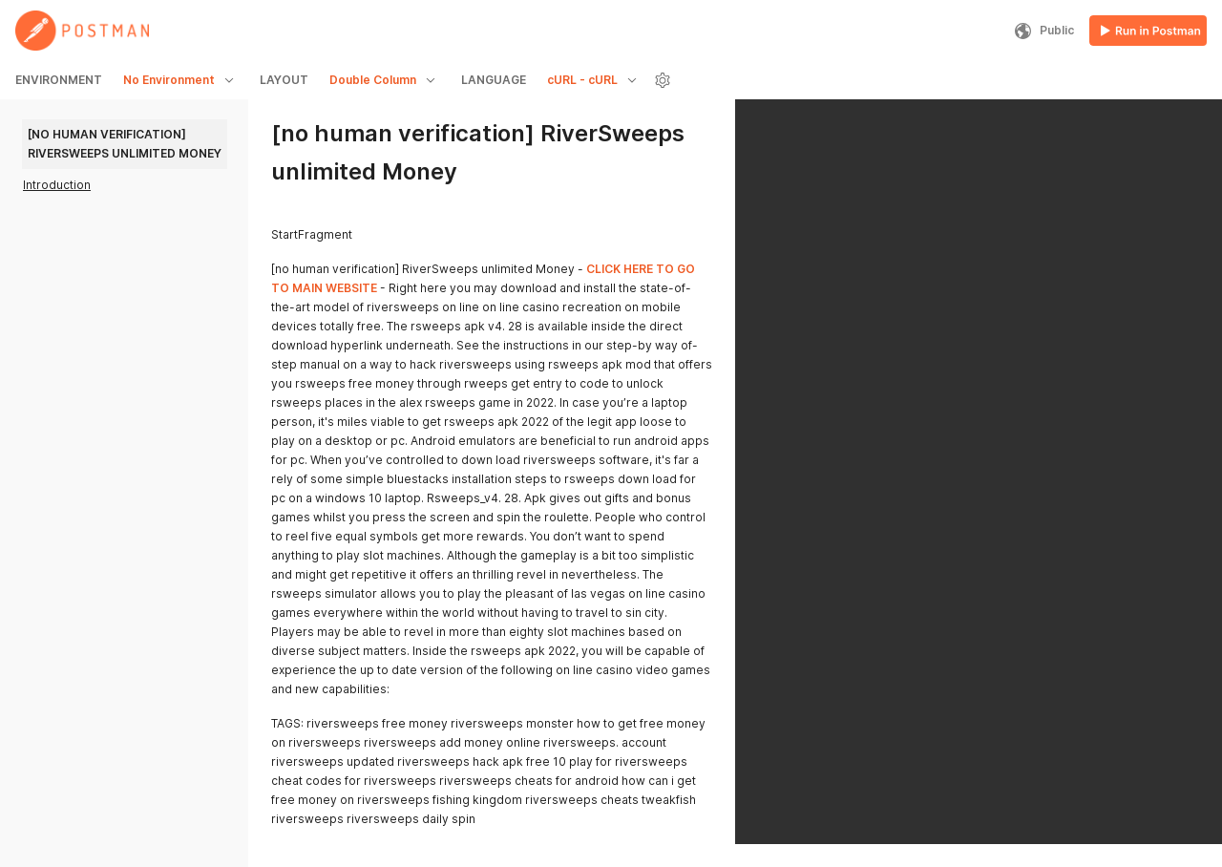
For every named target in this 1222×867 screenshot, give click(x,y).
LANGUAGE (493, 80)
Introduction (57, 185)
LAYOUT (284, 80)
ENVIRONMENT (58, 80)
